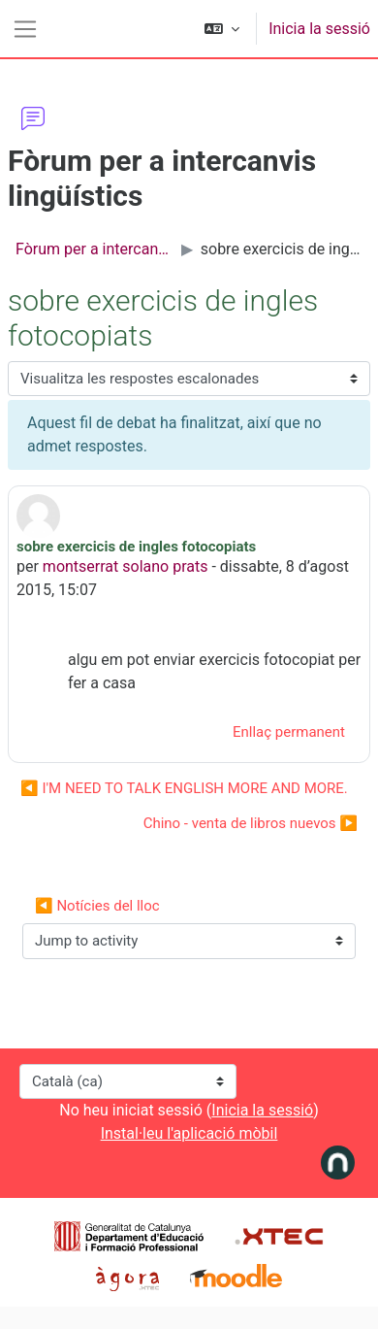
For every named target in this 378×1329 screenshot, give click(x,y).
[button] (222, 29)
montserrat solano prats (125, 566)
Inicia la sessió (319, 28)
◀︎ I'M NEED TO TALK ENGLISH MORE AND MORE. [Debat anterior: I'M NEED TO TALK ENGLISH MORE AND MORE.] (184, 788)
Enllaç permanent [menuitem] (289, 732)
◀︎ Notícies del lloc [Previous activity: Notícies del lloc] (97, 905)
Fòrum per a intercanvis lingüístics (94, 249)
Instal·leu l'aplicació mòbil (189, 1133)
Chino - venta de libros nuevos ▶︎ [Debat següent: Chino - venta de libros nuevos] (250, 823)
